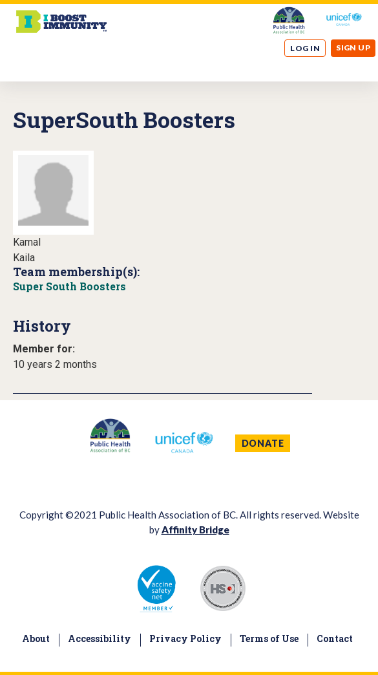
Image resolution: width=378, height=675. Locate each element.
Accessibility (99, 638)
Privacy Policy (185, 638)
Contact (335, 638)
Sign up (353, 47)
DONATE (263, 443)
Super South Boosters (69, 286)
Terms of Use (269, 638)
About (36, 638)
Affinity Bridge (195, 529)
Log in (305, 48)
